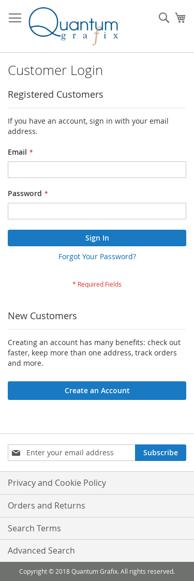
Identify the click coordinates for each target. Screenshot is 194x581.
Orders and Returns (46, 505)
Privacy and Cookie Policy (57, 482)
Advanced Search (41, 550)
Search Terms (34, 528)
